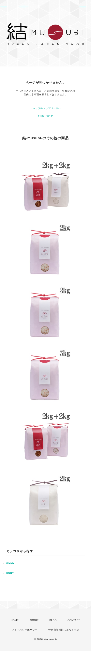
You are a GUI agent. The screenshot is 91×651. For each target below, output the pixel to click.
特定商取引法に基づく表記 (63, 629)
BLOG (53, 620)
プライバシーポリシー (25, 629)
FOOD (10, 563)
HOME (15, 620)
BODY (10, 573)
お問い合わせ (45, 115)
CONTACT (74, 620)
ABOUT (33, 620)
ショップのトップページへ (45, 108)
